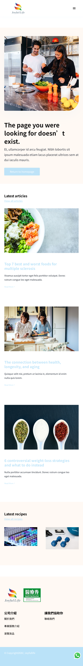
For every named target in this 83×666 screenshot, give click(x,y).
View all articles (13, 201)
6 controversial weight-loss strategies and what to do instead (36, 463)
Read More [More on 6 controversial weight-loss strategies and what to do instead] (8, 483)
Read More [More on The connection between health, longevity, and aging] (8, 385)
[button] (6, 538)
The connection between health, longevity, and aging (32, 364)
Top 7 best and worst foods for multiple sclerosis (30, 266)
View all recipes (13, 519)
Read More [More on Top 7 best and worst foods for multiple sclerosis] (8, 286)
